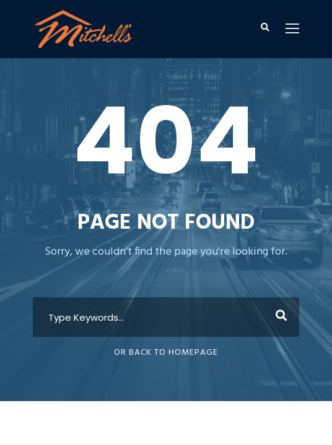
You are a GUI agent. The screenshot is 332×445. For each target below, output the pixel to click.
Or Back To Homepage (166, 352)
